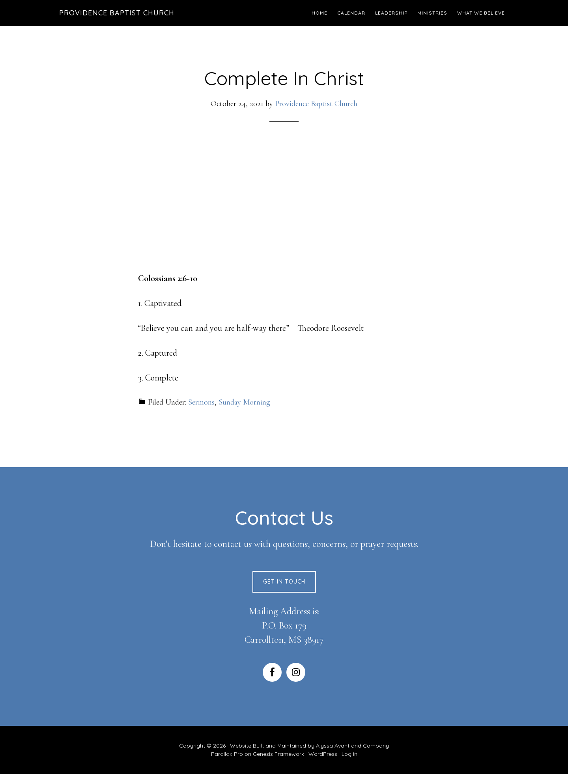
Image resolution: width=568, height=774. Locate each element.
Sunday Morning (244, 402)
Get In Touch (284, 581)
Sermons (201, 402)
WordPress (322, 753)
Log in (349, 753)
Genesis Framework (278, 753)
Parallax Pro (227, 753)
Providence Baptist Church (116, 12)
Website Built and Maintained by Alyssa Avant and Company (309, 745)
